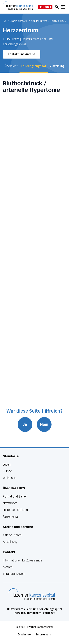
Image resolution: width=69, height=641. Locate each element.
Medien (8, 567)
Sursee (7, 471)
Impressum (43, 634)
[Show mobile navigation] (63, 7)
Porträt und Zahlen (15, 496)
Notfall (45, 6)
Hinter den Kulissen (15, 510)
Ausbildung (10, 542)
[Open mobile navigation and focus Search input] (57, 7)
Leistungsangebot (33, 66)
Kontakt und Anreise (21, 54)
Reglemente (10, 516)
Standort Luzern (39, 21)
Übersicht (11, 66)
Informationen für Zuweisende (22, 560)
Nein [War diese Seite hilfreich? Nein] (44, 424)
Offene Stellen (12, 535)
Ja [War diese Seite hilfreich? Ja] (25, 424)
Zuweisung (57, 66)
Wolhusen (9, 478)
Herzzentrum (57, 21)
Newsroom (10, 503)
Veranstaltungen (13, 574)
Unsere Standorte (18, 21)
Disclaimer (25, 634)
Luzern (7, 464)
